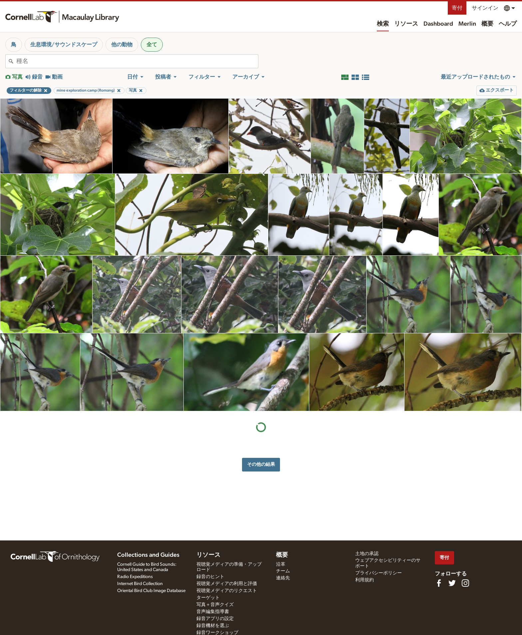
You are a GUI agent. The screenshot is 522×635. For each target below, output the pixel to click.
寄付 (457, 8)
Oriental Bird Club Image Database (151, 590)
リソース (406, 24)
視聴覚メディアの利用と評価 (226, 583)
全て (151, 44)
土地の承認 (367, 553)
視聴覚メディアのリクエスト (226, 590)
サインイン (485, 8)
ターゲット (208, 597)
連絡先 (283, 578)
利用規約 (364, 580)
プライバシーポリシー (378, 573)
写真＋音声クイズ (215, 604)
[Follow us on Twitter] (452, 583)
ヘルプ (508, 24)
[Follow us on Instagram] (465, 583)
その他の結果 (261, 464)
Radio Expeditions (135, 576)
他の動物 (121, 44)
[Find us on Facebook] (439, 583)
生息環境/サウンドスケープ (63, 44)
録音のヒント (210, 576)
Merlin (467, 24)
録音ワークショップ (217, 632)
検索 (383, 24)
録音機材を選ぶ (212, 625)
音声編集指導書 (212, 611)
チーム (283, 571)
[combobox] (137, 61)
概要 (487, 24)
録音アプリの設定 (215, 618)
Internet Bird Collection (140, 583)
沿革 (280, 564)
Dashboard (438, 24)
